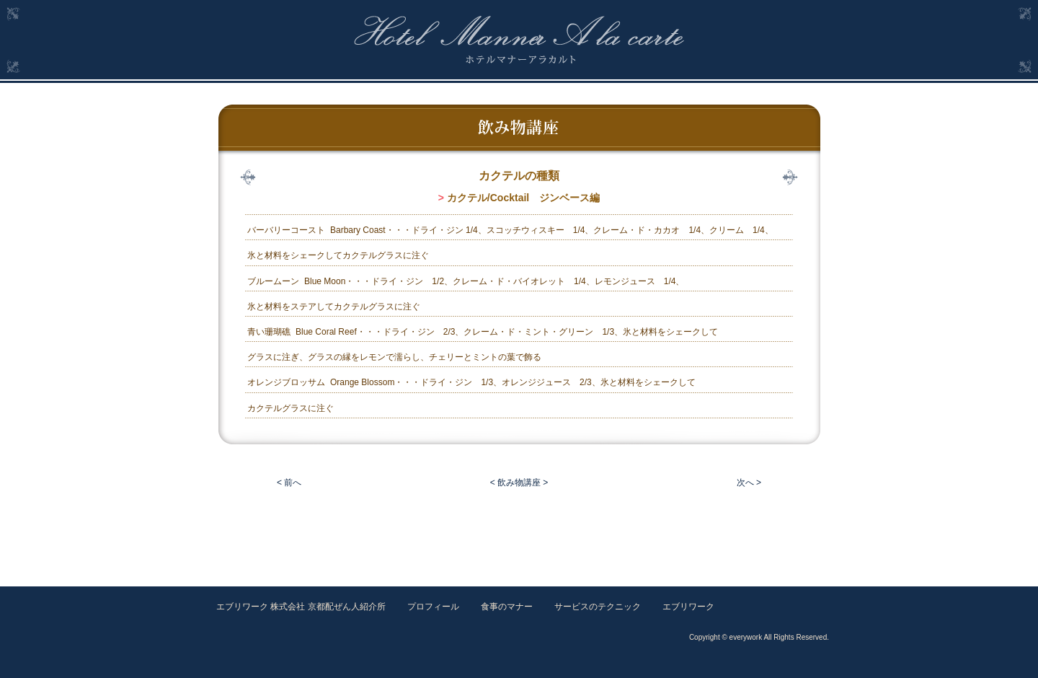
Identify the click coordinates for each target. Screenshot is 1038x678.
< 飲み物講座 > (519, 482)
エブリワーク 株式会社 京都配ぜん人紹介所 (301, 607)
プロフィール (433, 607)
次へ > (749, 482)
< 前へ (289, 482)
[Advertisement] (519, 532)
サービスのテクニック (597, 607)
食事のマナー (507, 607)
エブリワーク (688, 607)
